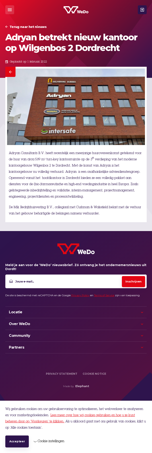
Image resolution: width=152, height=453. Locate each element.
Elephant (82, 386)
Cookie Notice (94, 373)
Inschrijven (133, 281)
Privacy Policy (80, 295)
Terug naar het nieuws (28, 26)
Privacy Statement (61, 373)
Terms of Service (104, 295)
